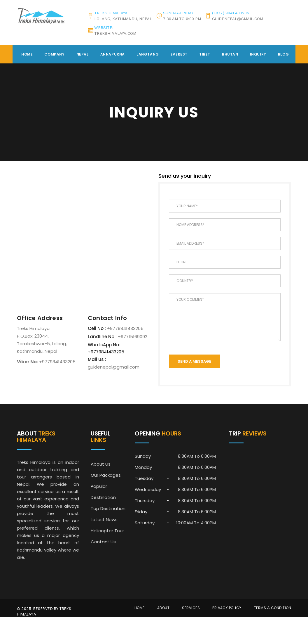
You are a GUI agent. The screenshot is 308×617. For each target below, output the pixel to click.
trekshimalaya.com (115, 33)
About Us (101, 464)
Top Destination (108, 508)
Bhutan (230, 54)
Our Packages (106, 475)
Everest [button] (179, 54)
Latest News (104, 519)
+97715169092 (132, 336)
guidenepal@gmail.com (237, 19)
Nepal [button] (82, 54)
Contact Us (103, 542)
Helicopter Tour (107, 531)
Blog (283, 54)
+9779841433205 (125, 328)
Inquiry (258, 54)
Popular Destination (103, 491)
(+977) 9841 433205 (230, 13)
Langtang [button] (147, 54)
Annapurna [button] (112, 54)
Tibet (204, 54)
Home (27, 54)
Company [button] (54, 54)
